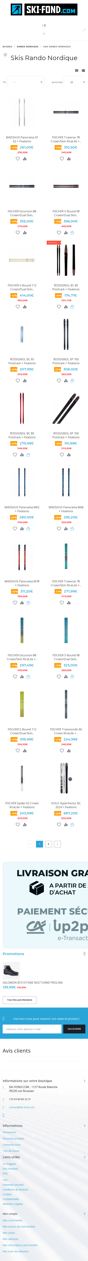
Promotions (13, 954)
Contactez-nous (12, 1144)
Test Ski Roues (11, 1151)
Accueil (7, 46)
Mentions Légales (13, 1204)
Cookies (7, 1194)
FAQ (5, 1173)
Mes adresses (10, 1239)
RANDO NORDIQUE (27, 46)
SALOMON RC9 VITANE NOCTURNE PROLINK (33, 983)
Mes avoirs (9, 1232)
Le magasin (9, 1163)
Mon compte (10, 1213)
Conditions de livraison (15, 1189)
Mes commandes (12, 1220)
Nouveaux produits (13, 1138)
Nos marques (10, 1168)
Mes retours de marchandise (19, 1226)
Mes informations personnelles (20, 1245)
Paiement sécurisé (13, 1184)
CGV (5, 1180)
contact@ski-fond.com (22, 1107)
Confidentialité (11, 1199)
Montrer (57, 82)
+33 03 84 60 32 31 (20, 1099)
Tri (4, 82)
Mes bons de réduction (16, 1251)
